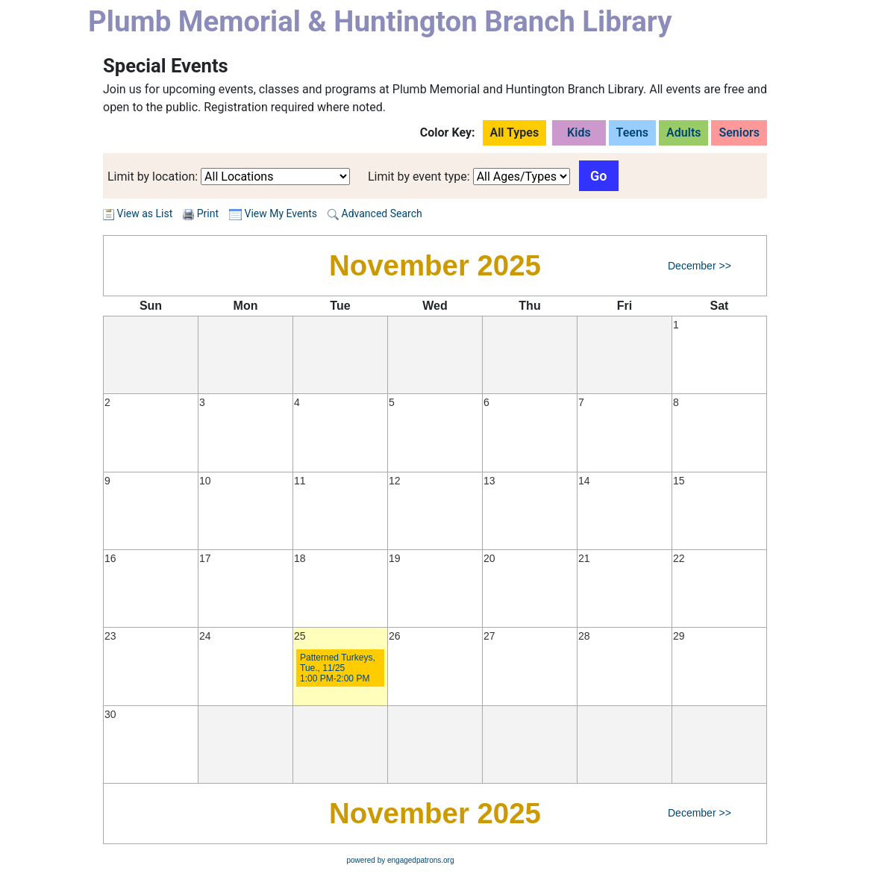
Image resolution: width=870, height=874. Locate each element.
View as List (137, 213)
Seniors (739, 132)
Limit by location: (152, 176)
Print (208, 213)
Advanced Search (375, 213)
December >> (699, 266)
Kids (579, 132)
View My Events (273, 213)
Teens (632, 132)
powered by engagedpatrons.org (400, 860)
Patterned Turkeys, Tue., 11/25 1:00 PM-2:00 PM (337, 668)
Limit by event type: (419, 176)
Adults (683, 132)
